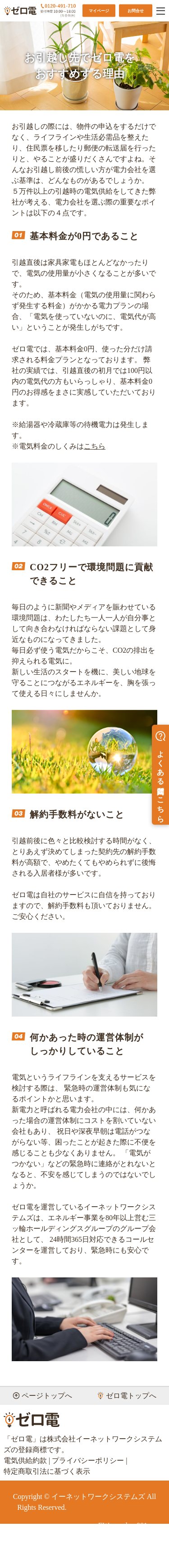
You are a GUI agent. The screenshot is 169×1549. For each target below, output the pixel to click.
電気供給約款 (25, 1460)
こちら (94, 446)
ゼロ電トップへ (126, 1395)
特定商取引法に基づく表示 (47, 1471)
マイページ (99, 10)
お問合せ (136, 10)
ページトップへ (42, 1395)
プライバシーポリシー (88, 1460)
